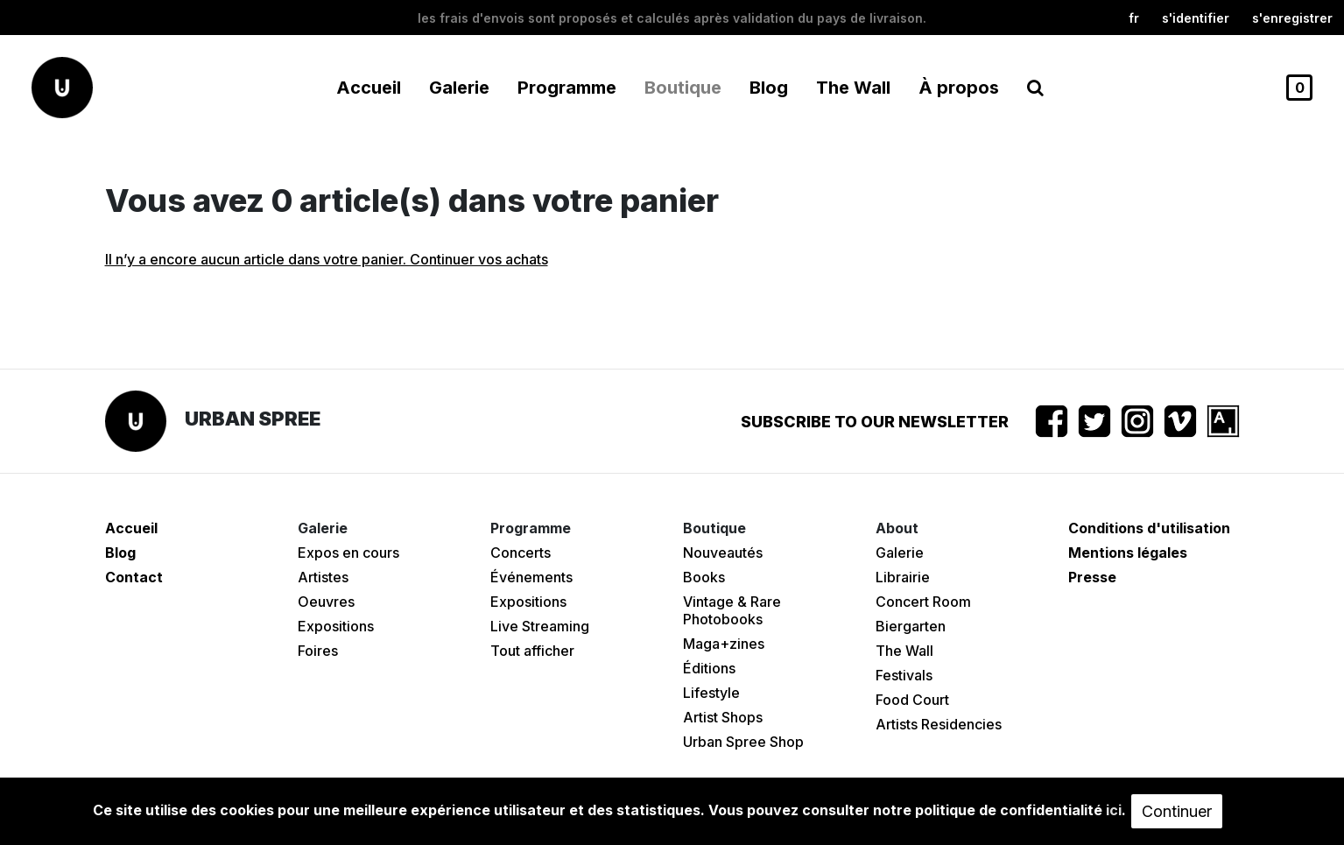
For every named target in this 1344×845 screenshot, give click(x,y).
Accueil (368, 87)
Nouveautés (723, 552)
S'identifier (1195, 18)
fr (1134, 18)
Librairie (903, 577)
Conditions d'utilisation (1149, 528)
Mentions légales (1127, 552)
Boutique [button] (682, 87)
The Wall (853, 87)
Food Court (912, 699)
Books (704, 577)
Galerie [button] (459, 87)
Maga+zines (723, 643)
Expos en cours (348, 552)
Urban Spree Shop (743, 741)
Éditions (709, 668)
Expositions (336, 626)
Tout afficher (532, 650)
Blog (768, 87)
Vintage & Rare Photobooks (732, 610)
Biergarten (911, 626)
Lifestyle (711, 692)
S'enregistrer (1292, 18)
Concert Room (923, 601)
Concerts (520, 552)
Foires (318, 650)
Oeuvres (326, 601)
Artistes (323, 577)
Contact (134, 577)
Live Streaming (539, 626)
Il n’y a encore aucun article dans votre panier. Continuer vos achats (326, 259)
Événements (531, 577)
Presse (1092, 577)
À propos (958, 87)
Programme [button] (566, 87)
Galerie (900, 552)
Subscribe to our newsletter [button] (875, 421)
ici (1114, 810)
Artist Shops (723, 717)
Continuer (1177, 811)
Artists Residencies (939, 724)
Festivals (904, 675)
